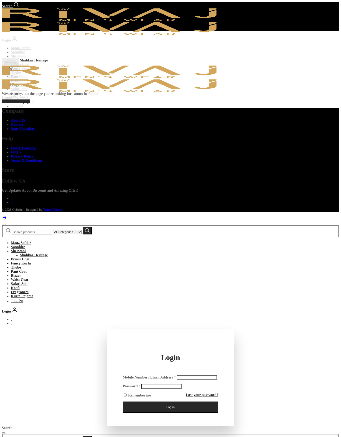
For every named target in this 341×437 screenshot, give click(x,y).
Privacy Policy (22, 156)
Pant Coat (19, 271)
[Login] (9, 40)
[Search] (10, 6)
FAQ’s (16, 152)
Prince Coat (20, 64)
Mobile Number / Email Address (149, 377)
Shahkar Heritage (34, 60)
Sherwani (18, 56)
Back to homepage (16, 101)
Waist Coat (19, 280)
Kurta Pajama (22, 296)
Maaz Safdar (21, 48)
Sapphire (18, 52)
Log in (170, 407)
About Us (18, 120)
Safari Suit (19, 284)
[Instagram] (11, 202)
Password (131, 386)
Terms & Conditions (27, 160)
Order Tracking (23, 148)
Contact (17, 125)
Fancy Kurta (21, 263)
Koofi (15, 288)
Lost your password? (202, 395)
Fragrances (19, 97)
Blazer (16, 275)
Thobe (16, 267)
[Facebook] (11, 198)
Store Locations (23, 129)
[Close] (3, 224)
